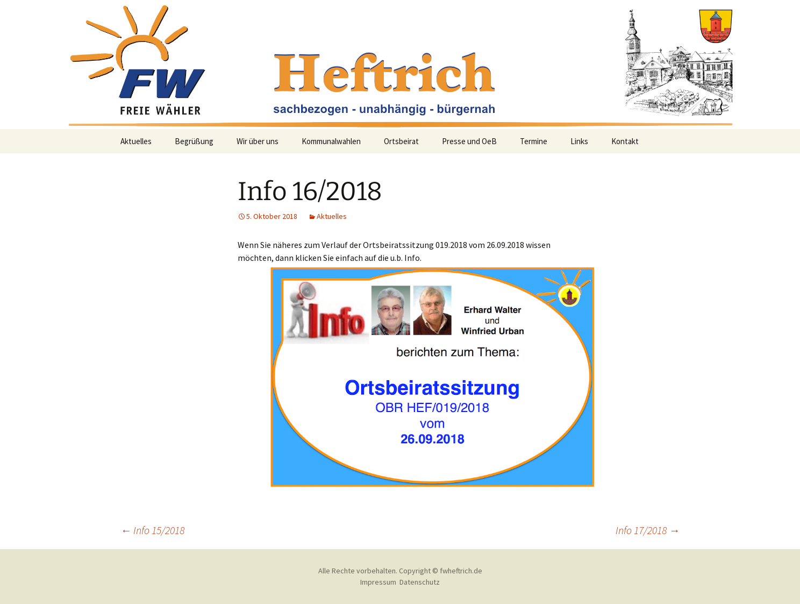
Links (579, 141)
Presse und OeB (469, 141)
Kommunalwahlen (331, 141)
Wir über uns (257, 141)
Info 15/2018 (152, 530)
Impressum (378, 582)
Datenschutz (419, 582)
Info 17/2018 (648, 530)
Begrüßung (194, 141)
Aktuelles (136, 141)
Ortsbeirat (401, 141)
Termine (533, 141)
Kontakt (625, 141)
